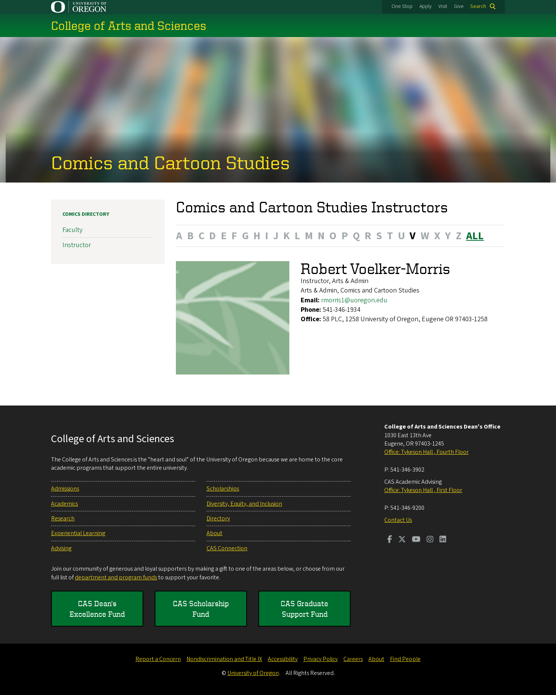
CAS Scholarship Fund (201, 608)
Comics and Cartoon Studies (170, 162)
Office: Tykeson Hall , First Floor (423, 490)
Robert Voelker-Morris (375, 268)
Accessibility (283, 659)
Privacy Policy (320, 659)
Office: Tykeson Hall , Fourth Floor (426, 452)
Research (63, 518)
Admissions (65, 488)
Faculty (72, 230)
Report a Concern (158, 659)
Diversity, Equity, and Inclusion (244, 504)
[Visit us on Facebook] (389, 540)
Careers (353, 659)
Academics (64, 504)
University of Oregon (253, 673)
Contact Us (398, 520)
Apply (425, 6)
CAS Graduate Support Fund (304, 608)
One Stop (402, 6)
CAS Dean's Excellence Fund (97, 608)
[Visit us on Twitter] (402, 540)
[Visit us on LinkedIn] (442, 540)
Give (459, 6)
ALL (475, 235)
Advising (61, 548)
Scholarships (223, 488)
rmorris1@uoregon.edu (354, 300)
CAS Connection (227, 548)
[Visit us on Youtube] (416, 540)
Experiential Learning (78, 533)
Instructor (76, 245)
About (214, 533)
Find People (405, 659)
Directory (218, 518)
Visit (442, 6)
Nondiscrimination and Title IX (224, 659)
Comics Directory (85, 214)
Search (478, 6)
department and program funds (116, 577)
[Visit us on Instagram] (430, 540)
